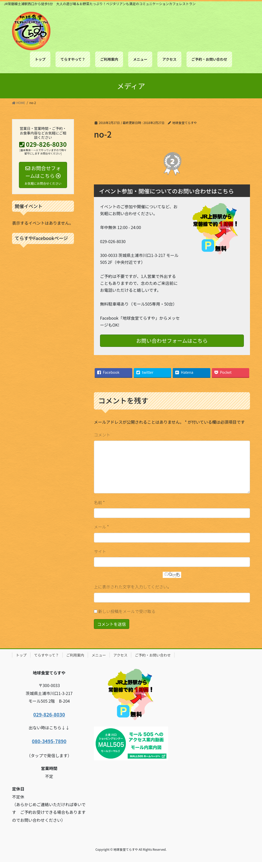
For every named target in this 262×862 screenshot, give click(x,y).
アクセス (120, 655)
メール (101, 527)
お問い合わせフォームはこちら (172, 340)
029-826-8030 (49, 714)
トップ (21, 655)
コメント (102, 435)
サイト (100, 551)
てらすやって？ (46, 655)
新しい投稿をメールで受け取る (127, 611)
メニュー (99, 655)
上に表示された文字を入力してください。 (132, 587)
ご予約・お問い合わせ (153, 655)
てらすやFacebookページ (41, 238)
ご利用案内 (75, 655)
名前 (99, 502)
